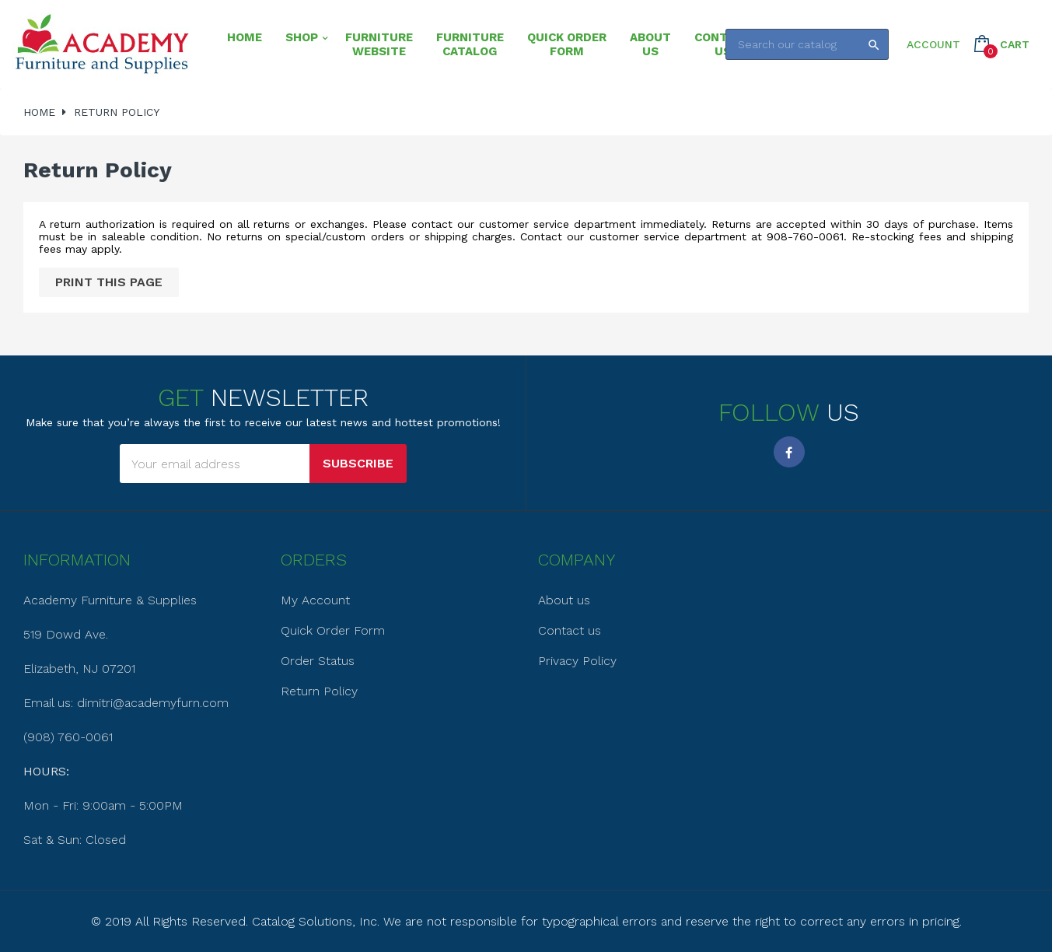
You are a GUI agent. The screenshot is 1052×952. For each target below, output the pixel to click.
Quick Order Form (333, 630)
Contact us (569, 630)
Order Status (318, 660)
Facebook (789, 452)
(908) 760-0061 (68, 737)
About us (564, 600)
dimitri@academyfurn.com (153, 702)
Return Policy (319, 691)
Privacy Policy (577, 660)
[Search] (807, 44)
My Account (315, 600)
